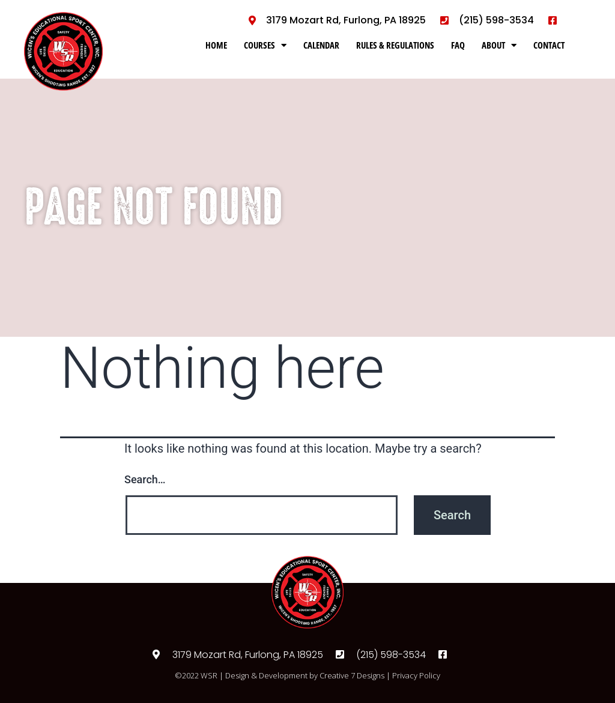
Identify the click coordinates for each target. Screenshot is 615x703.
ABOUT (499, 45)
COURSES (265, 45)
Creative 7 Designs (352, 675)
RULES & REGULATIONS (395, 45)
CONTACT (549, 45)
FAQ (458, 45)
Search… (145, 479)
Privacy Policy (416, 675)
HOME (216, 45)
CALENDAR (321, 45)
